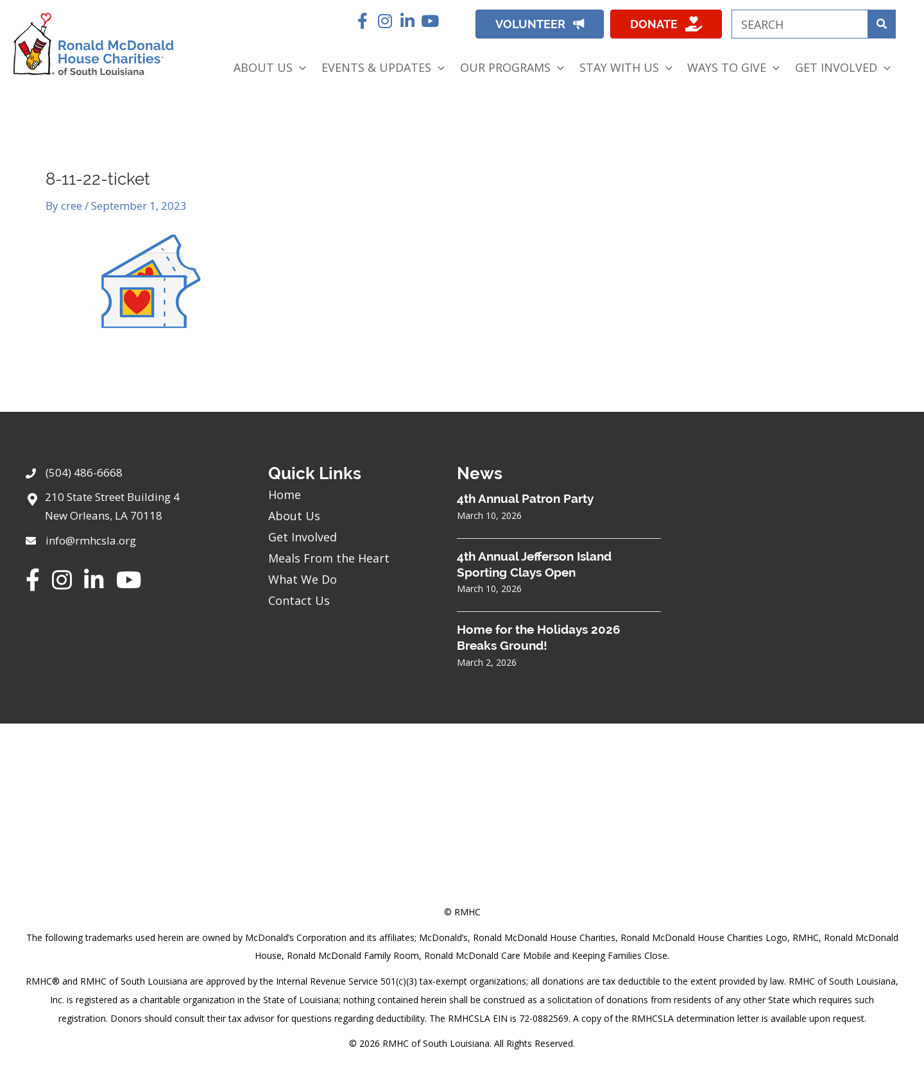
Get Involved (302, 537)
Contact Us (299, 600)
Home (284, 494)
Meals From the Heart (328, 558)
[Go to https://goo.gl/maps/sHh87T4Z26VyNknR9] (134, 510)
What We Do (302, 579)
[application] (299, 67)
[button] (362, 21)
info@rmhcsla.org (91, 540)
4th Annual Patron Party (525, 498)
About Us (294, 515)
